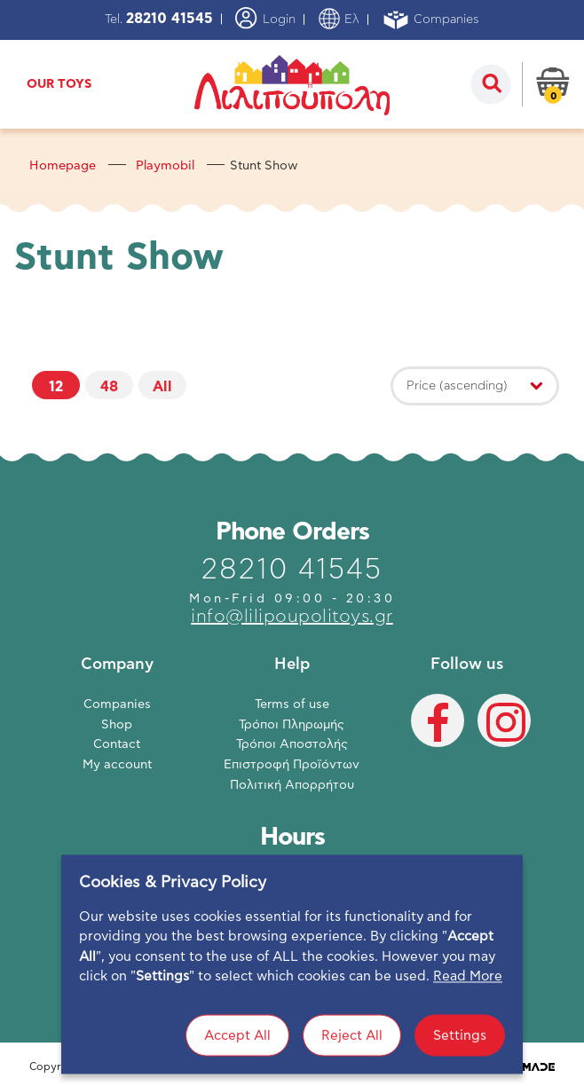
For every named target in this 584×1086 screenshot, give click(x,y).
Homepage (62, 166)
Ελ (338, 19)
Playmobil (165, 166)
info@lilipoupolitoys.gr (292, 617)
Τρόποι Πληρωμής (291, 725)
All (162, 387)
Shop (116, 725)
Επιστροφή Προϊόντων (291, 765)
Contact (116, 744)
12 (56, 387)
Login (265, 19)
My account (117, 765)
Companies (430, 20)
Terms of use (292, 704)
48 (109, 387)
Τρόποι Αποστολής (292, 744)
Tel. (159, 19)
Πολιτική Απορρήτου (292, 785)
